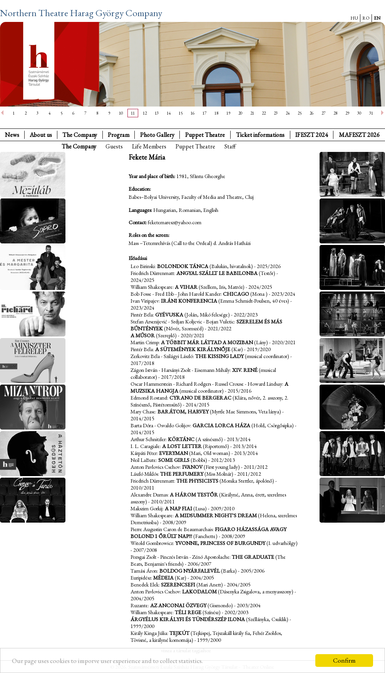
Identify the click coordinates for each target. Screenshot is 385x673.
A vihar (186, 286)
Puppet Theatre (195, 146)
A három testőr (194, 494)
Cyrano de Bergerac (200, 397)
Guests (114, 146)
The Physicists (197, 480)
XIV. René (245, 369)
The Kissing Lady (219, 356)
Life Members (149, 146)
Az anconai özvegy (178, 605)
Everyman (173, 453)
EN (377, 18)
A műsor (143, 335)
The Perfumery (181, 473)
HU (354, 18)
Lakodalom (199, 591)
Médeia (163, 577)
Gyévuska (169, 314)
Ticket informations (260, 135)
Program (118, 135)
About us (41, 135)
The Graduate (253, 556)
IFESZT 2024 (311, 135)
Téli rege (188, 612)
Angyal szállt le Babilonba (217, 273)
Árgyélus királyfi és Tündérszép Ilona (188, 619)
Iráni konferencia (189, 300)
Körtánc (181, 439)
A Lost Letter (182, 446)
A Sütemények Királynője (192, 349)
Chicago (236, 293)
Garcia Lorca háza (221, 425)
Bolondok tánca (182, 266)
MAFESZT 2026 (359, 135)
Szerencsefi (178, 584)
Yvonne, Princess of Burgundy (220, 543)
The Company (79, 135)
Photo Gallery (157, 135)
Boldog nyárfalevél (189, 570)
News (12, 135)
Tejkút (179, 633)
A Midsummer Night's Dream (216, 515)
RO (366, 18)
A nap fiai (178, 508)
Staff (230, 146)
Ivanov (192, 466)
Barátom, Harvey (183, 411)
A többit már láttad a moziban (207, 342)
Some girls (173, 459)
